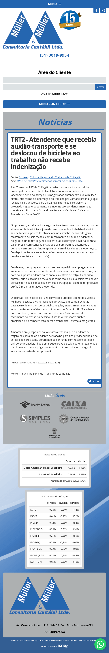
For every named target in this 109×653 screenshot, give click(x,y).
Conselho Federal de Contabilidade (74, 419)
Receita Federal (35, 404)
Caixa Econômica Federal (74, 404)
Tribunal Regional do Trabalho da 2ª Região (55, 177)
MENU (54, 4)
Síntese (23, 177)
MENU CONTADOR (54, 104)
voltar (94, 381)
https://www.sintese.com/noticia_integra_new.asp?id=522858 (49, 181)
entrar (100, 87)
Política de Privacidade (88, 640)
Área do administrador (54, 93)
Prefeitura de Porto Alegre (54, 433)
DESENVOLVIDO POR (49, 646)
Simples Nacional (35, 419)
